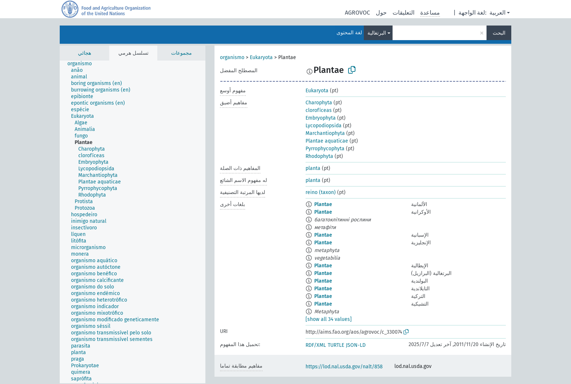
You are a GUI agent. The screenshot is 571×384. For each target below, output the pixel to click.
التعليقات (403, 12)
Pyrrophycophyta (325, 149)
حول (381, 12)
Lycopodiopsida (324, 126)
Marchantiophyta (325, 133)
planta (313, 168)
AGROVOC (357, 12)
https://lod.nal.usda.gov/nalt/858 (344, 367)
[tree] (132, 222)
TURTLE (336, 345)
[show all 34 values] (329, 319)
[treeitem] (82, 64)
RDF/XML (316, 345)
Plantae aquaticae (327, 141)
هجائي (84, 53)
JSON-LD (356, 345)
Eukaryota (261, 57)
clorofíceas (319, 110)
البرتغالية (376, 33)
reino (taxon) (321, 192)
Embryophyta (321, 118)
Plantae (323, 204)
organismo (232, 57)
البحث (499, 33)
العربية (497, 12)
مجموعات (181, 53)
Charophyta (319, 103)
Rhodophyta (319, 156)
